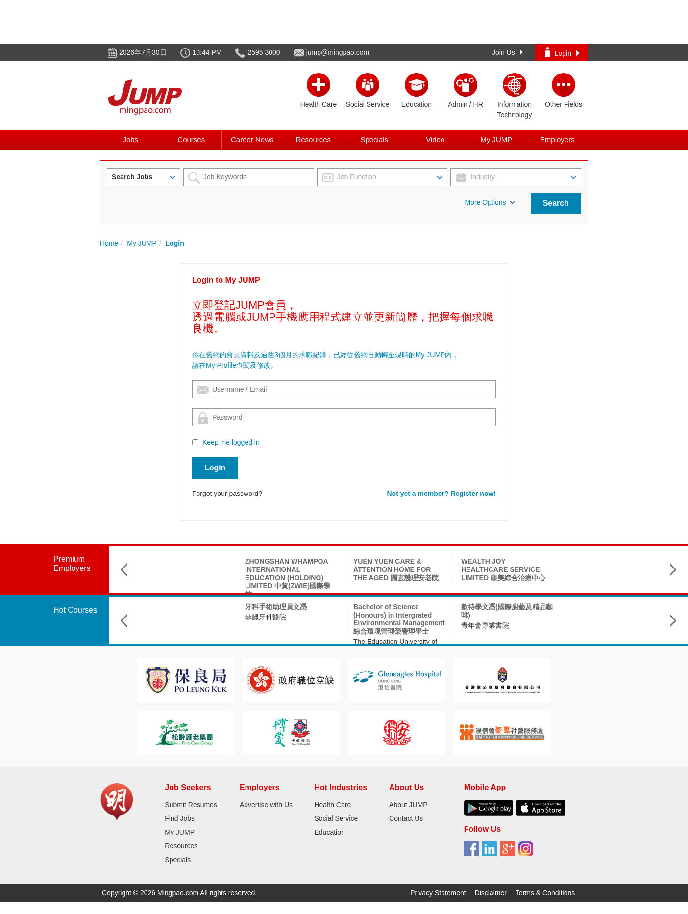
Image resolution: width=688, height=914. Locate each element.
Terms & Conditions (545, 893)
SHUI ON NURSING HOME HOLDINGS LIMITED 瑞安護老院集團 (613, 569)
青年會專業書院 (377, 625)
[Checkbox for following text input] (195, 442)
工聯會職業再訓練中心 (603, 617)
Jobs (130, 139)
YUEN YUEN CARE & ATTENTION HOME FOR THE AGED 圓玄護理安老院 (288, 569)
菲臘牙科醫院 (157, 617)
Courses (191, 139)
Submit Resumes (191, 805)
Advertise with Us (266, 805)
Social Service (336, 818)
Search (556, 203)
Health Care (332, 805)
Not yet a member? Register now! (441, 493)
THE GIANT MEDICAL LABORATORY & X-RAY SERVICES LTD (499, 569)
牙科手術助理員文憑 (168, 607)
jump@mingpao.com (337, 52)
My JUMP (496, 139)
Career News (252, 139)
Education (329, 832)
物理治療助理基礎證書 (603, 607)
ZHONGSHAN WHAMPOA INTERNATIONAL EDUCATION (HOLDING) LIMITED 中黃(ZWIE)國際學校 (179, 577)
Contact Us (406, 818)
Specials (374, 139)
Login (562, 52)
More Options (490, 202)
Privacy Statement (438, 893)
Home (109, 243)
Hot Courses (75, 610)
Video (435, 139)
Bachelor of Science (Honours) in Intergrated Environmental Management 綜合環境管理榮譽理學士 (291, 619)
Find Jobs (180, 818)
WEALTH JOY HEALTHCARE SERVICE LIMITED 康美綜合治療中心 (395, 569)
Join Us (507, 52)
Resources (313, 139)
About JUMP (408, 805)
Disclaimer (491, 893)
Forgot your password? (227, 493)
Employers (557, 139)
